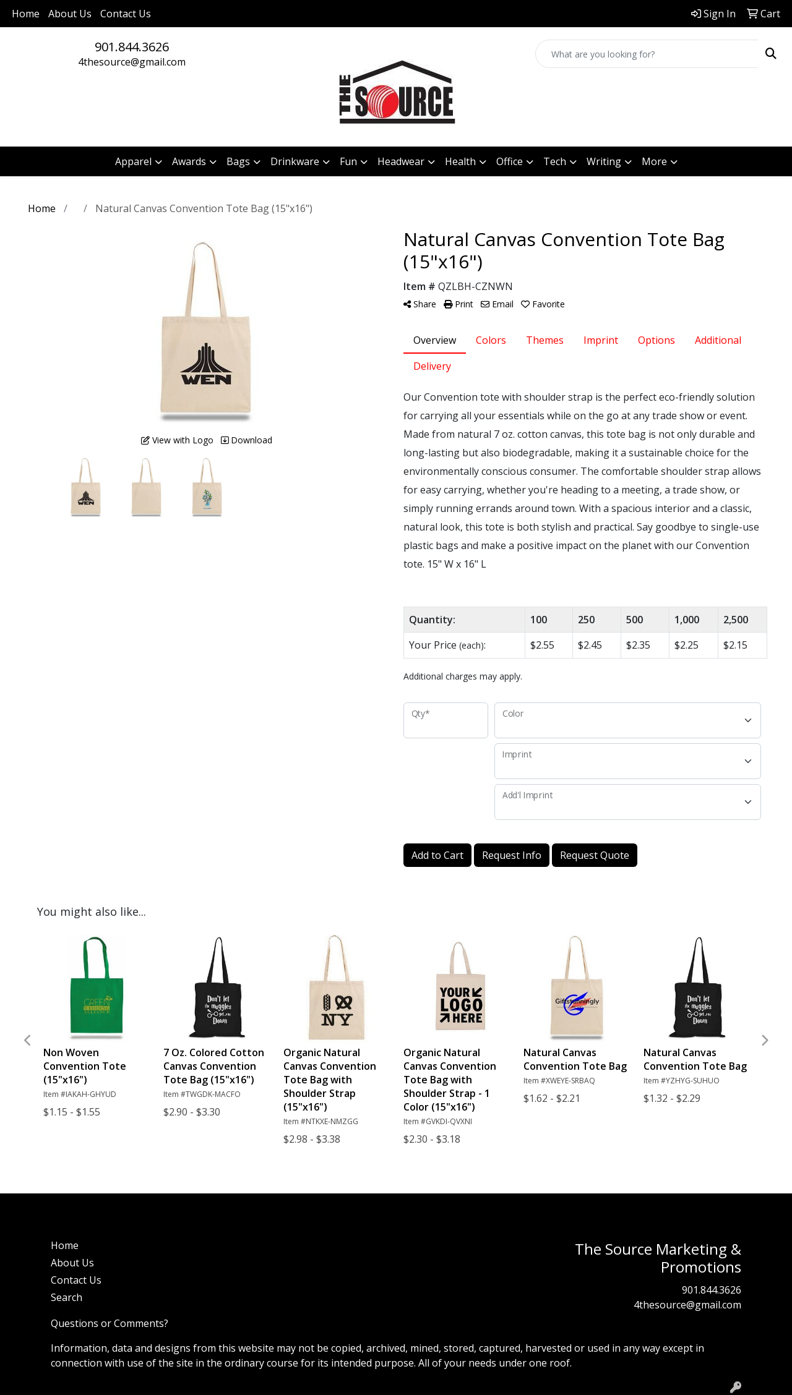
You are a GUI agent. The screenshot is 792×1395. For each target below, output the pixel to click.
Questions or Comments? (109, 1323)
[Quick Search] (647, 54)
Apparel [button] (133, 161)
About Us (70, 13)
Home (26, 13)
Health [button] (460, 161)
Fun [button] (348, 161)
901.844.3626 (132, 46)
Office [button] (509, 161)
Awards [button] (189, 161)
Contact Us (125, 13)
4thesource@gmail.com (132, 62)
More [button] (654, 161)
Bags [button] (238, 161)
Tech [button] (554, 161)
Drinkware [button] (294, 161)
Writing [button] (604, 161)
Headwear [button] (400, 161)
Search (66, 1297)
